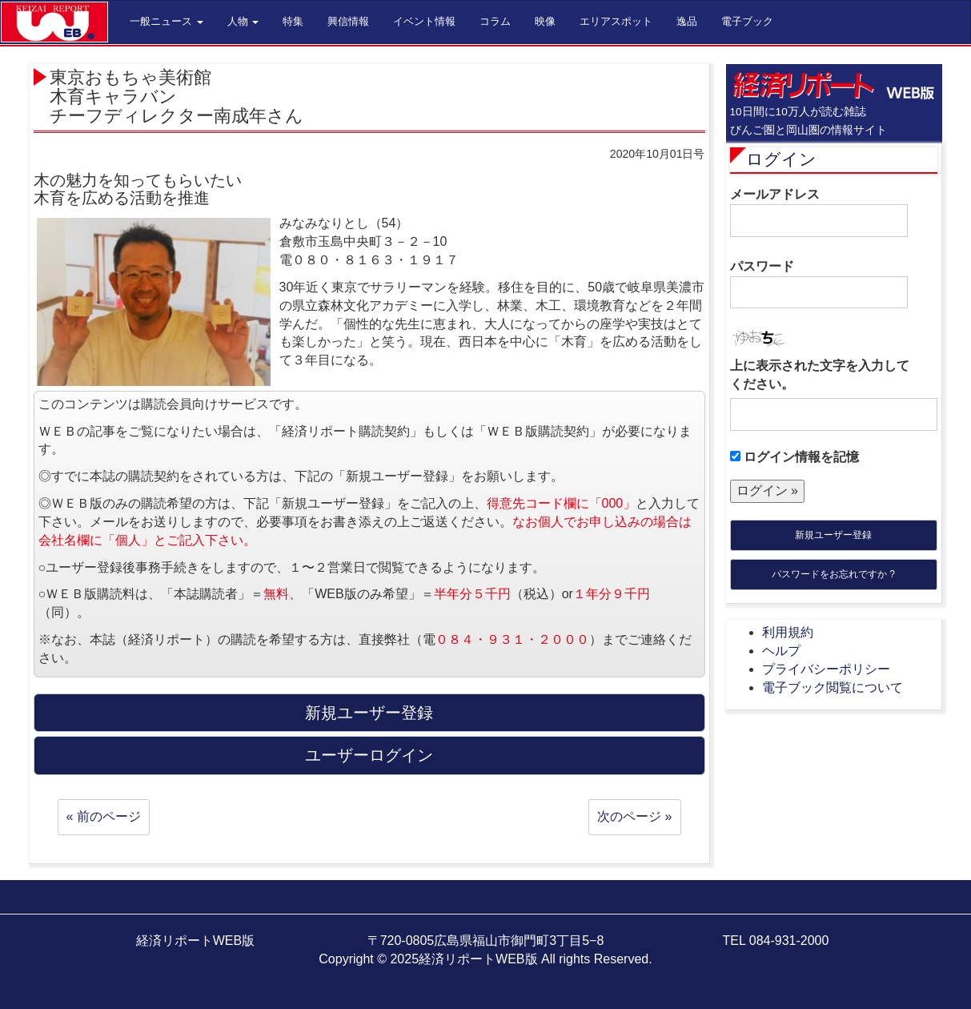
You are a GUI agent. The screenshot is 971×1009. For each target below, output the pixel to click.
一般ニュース (166, 21)
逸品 (686, 21)
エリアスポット (616, 21)
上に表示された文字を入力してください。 (819, 375)
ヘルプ (781, 650)
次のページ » (634, 816)
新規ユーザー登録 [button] (369, 713)
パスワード (819, 284)
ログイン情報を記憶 (794, 457)
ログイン (781, 159)
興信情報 (348, 21)
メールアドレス (819, 212)
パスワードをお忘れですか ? (833, 574)
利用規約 (787, 632)
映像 (545, 21)
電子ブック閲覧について (832, 687)
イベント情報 (424, 21)
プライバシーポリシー (826, 669)
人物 (243, 21)
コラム (495, 21)
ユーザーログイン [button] (369, 755)
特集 (293, 21)
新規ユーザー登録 (833, 535)
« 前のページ (103, 816)
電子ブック (747, 21)
